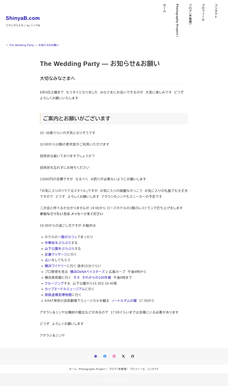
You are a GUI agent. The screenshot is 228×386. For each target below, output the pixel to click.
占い (48, 260)
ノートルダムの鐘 (124, 300)
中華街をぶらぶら (58, 243)
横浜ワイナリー (56, 266)
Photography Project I (93, 369)
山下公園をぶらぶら (60, 248)
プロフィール (137, 369)
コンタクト (153, 369)
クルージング (54, 283)
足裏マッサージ (56, 254)
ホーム (73, 369)
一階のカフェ (67, 237)
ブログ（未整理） (118, 369)
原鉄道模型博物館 (58, 295)
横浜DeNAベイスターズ (87, 271)
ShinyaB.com (23, 18)
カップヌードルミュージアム (65, 289)
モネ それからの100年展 (92, 277)
